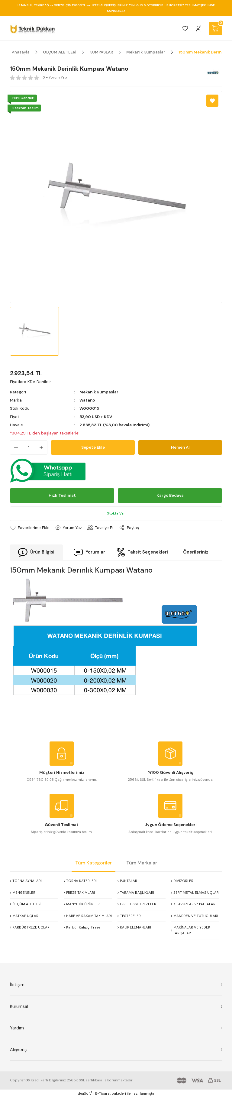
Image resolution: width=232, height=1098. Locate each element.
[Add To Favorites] (212, 101)
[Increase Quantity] (43, 447)
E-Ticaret (103, 1093)
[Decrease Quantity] (14, 447)
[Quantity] (28, 447)
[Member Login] (198, 28)
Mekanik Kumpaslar (98, 392)
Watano (87, 400)
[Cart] (215, 28)
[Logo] (32, 28)
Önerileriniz (195, 552)
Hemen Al (180, 447)
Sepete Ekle (93, 447)
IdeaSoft (84, 1093)
